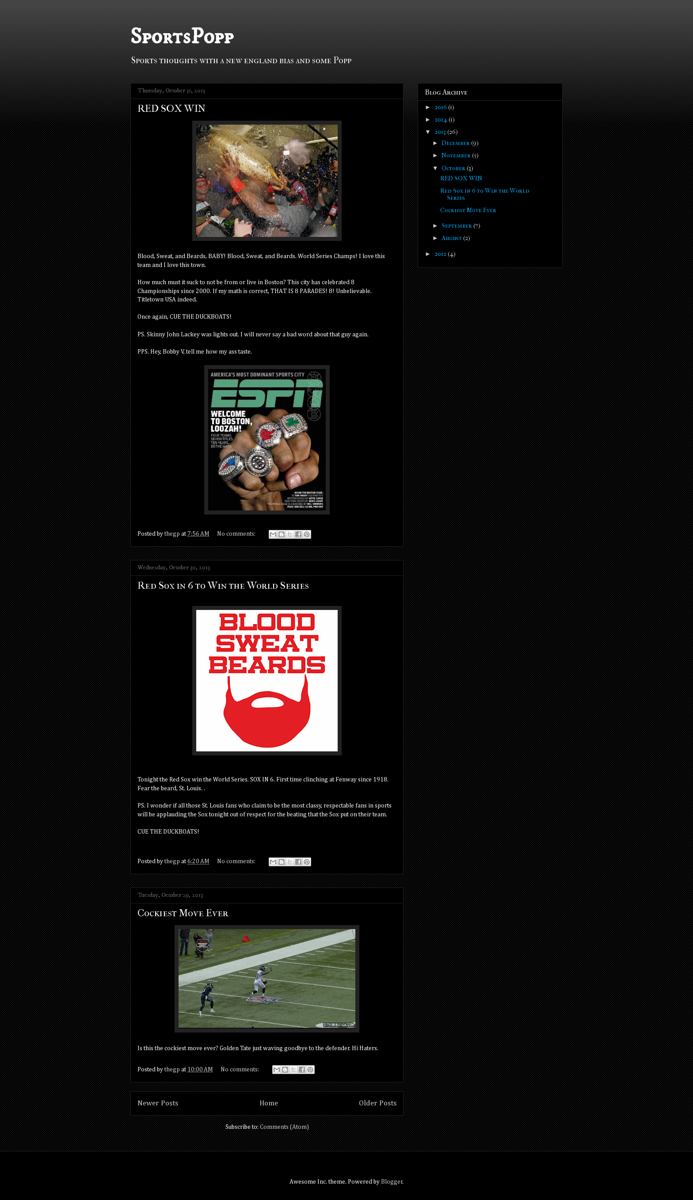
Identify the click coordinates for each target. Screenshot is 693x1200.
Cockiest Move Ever (182, 913)
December (456, 143)
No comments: (237, 534)
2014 (441, 119)
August (452, 238)
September (457, 225)
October (454, 168)
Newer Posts (157, 1103)
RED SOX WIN (171, 108)
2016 (441, 107)
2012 (441, 254)
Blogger (392, 1182)
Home (268, 1103)
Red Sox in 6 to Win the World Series (223, 585)
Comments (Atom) (284, 1127)
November (457, 155)
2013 (440, 132)
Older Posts (377, 1103)
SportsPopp (181, 37)
